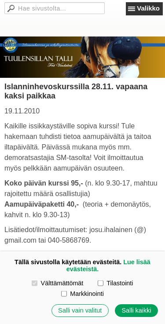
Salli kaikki (136, 310)
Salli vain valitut (80, 310)
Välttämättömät (57, 283)
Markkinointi (82, 293)
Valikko (148, 8)
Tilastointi (115, 283)
